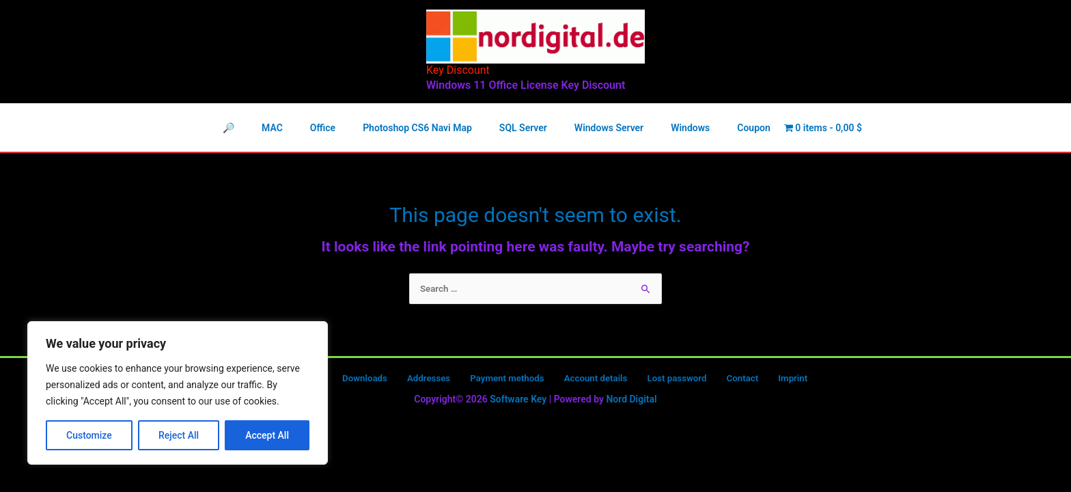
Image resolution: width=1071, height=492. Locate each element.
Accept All (267, 435)
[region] (177, 393)
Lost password (661, 379)
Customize (89, 435)
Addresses (434, 379)
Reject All (178, 435)
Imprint (760, 379)
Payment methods (505, 379)
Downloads (378, 379)
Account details (587, 379)
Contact (719, 379)
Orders (330, 379)
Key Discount (458, 70)
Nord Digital (631, 401)
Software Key (518, 401)
